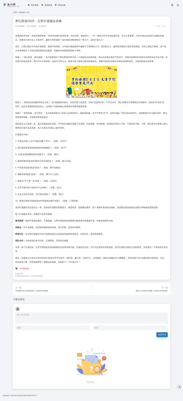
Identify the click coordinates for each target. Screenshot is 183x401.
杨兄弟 (42, 26)
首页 (15, 12)
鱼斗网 (17, 395)
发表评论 (162, 335)
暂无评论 (20, 299)
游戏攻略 (22, 12)
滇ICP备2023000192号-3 (28, 395)
